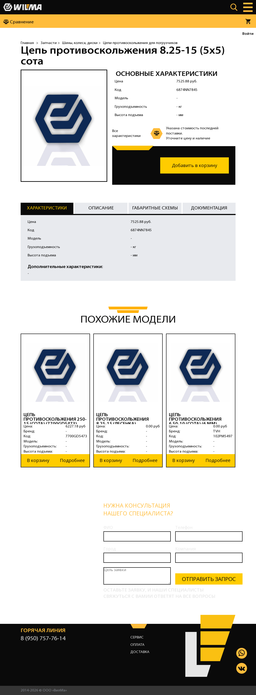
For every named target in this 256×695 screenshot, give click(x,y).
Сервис (137, 637)
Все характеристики (126, 133)
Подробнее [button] (72, 460)
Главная (27, 43)
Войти (248, 34)
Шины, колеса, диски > (81, 43)
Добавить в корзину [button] (194, 165)
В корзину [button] (38, 460)
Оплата (137, 645)
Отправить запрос (209, 578)
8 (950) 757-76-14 (43, 638)
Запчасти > (50, 43)
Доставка (139, 652)
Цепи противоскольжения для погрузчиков (140, 43)
